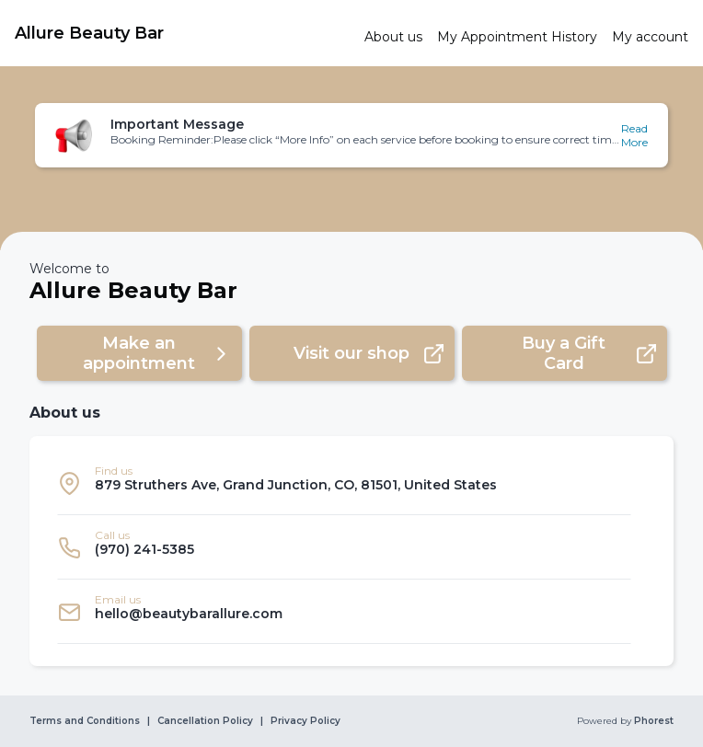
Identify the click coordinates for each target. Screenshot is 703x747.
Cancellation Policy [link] (205, 721)
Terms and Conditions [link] (84, 721)
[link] (182, 33)
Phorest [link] (652, 721)
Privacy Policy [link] (305, 721)
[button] (351, 135)
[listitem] (344, 483)
